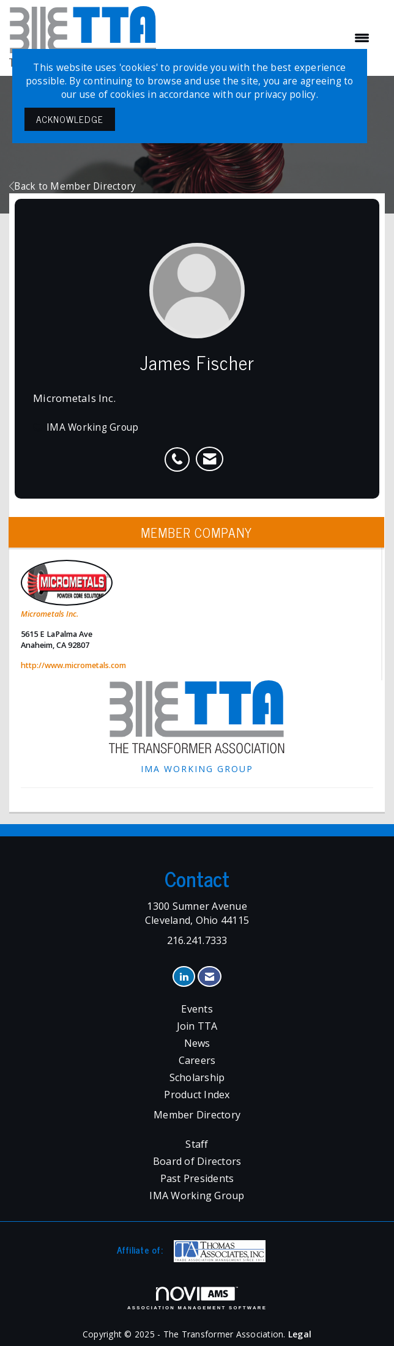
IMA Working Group (196, 1195)
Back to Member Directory (72, 186)
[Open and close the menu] (269, 38)
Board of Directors (197, 1161)
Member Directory (197, 1114)
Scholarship (197, 1077)
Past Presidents (197, 1178)
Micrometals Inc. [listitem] (67, 589)
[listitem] (180, 452)
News (197, 1043)
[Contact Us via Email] (209, 976)
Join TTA (197, 1026)
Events (197, 1009)
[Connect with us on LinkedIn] (184, 976)
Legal (299, 1334)
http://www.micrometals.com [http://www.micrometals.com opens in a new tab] (73, 665)
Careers (197, 1060)
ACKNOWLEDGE (69, 119)
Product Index (196, 1094)
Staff (196, 1144)
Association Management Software (197, 1298)
